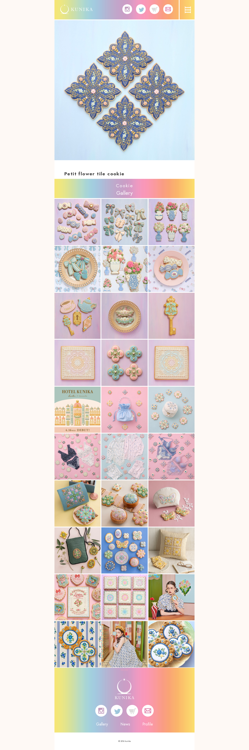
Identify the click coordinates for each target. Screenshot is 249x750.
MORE (124, 670)
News (125, 724)
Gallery (102, 724)
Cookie (124, 185)
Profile (147, 724)
